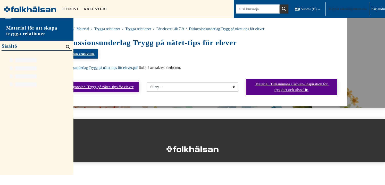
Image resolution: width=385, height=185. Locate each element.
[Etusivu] (30, 9)
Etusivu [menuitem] (71, 9)
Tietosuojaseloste (90, 139)
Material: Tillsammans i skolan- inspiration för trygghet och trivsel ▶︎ (328, 87)
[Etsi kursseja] (258, 9)
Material (120, 29)
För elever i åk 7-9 (210, 29)
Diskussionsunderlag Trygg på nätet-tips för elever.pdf (136, 68)
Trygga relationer (145, 29)
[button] (307, 9)
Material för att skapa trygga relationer (31, 41)
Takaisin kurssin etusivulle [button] (107, 54)
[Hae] (67, 57)
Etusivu (87, 29)
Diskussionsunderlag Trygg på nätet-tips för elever (269, 29)
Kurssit (103, 29)
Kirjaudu (378, 9)
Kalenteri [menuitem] (95, 9)
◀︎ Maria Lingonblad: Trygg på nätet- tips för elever (130, 87)
